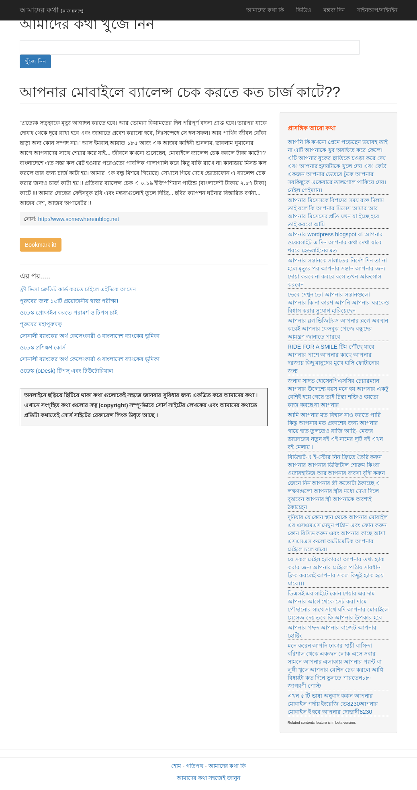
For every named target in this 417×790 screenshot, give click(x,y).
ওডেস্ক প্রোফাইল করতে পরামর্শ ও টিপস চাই (68, 312)
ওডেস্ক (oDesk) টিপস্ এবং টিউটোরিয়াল (66, 371)
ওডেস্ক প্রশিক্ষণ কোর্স (42, 347)
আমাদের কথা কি (265, 10)
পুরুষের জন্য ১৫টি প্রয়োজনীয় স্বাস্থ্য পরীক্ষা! (69, 301)
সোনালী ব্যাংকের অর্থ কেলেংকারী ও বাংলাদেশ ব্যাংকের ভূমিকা (89, 336)
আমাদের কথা (51, 10)
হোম (176, 766)
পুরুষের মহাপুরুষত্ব (41, 324)
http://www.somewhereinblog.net (78, 219)
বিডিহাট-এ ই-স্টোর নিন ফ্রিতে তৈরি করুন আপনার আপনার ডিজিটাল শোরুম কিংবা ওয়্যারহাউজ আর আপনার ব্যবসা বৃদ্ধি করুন (336, 465)
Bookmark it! (40, 245)
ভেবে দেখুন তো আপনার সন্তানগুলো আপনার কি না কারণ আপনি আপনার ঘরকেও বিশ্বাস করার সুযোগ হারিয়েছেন (338, 302)
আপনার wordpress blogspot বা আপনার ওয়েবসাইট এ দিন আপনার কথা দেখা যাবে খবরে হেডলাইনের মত (335, 242)
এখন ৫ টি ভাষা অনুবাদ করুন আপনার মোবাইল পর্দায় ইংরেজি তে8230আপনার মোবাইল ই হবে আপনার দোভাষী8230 (333, 704)
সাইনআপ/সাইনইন (377, 10)
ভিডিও (303, 10)
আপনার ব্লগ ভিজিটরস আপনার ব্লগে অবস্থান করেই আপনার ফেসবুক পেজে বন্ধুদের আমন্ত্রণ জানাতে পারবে (338, 328)
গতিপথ (194, 766)
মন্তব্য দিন (334, 10)
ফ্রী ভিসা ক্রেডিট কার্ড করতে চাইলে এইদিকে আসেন (78, 289)
